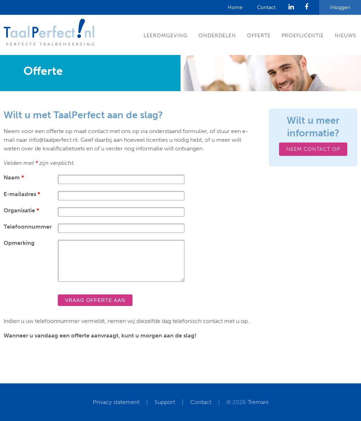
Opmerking (19, 242)
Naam (14, 177)
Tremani (258, 402)
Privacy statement (116, 402)
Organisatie (21, 210)
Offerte (259, 36)
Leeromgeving (166, 36)
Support (165, 402)
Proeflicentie (303, 36)
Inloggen (340, 7)
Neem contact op (313, 149)
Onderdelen (217, 36)
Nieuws (345, 36)
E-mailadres (22, 194)
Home (235, 7)
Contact (266, 7)
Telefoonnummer (28, 226)
